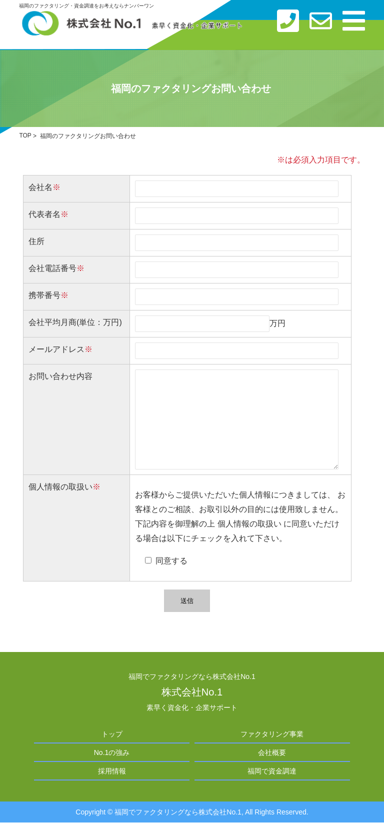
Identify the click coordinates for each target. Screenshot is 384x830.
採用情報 (112, 771)
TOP (25, 136)
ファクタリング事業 (272, 734)
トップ (112, 734)
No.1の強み (112, 752)
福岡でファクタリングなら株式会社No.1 (178, 812)
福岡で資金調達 (272, 771)
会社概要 (272, 752)
